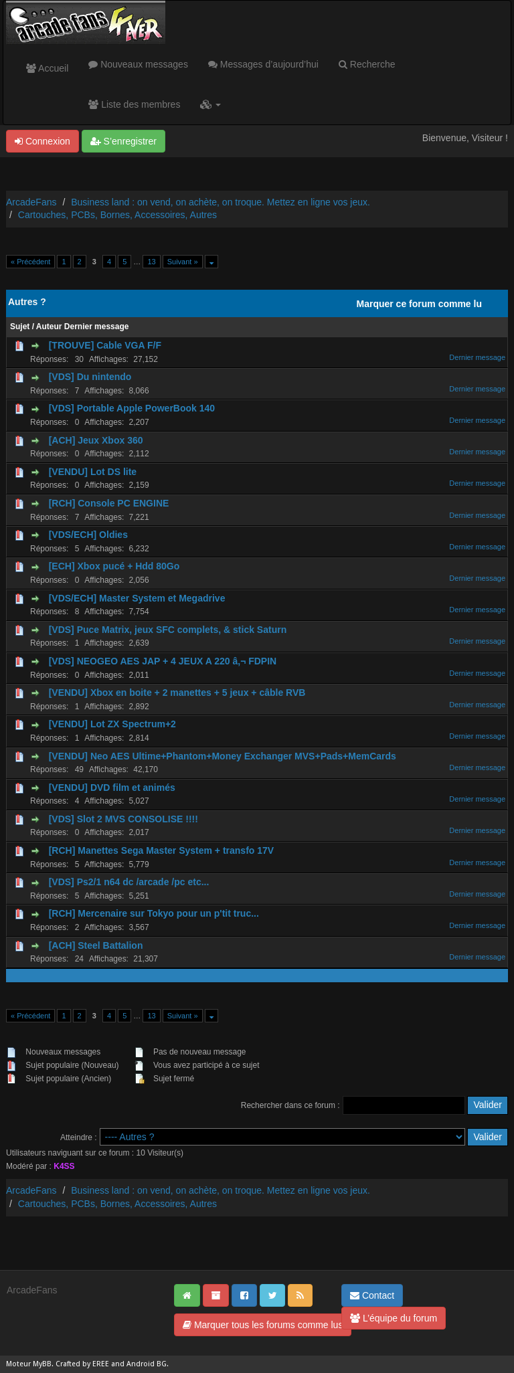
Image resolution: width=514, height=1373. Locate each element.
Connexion (42, 141)
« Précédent (30, 262)
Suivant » (182, 262)
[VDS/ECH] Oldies (88, 534)
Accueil (47, 68)
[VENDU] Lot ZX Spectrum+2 (112, 724)
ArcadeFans (31, 202)
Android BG (146, 1364)
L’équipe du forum (393, 1318)
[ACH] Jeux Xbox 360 (96, 440)
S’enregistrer (123, 141)
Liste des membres (134, 104)
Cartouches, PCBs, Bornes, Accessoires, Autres (117, 214)
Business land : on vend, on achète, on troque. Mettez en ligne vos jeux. (220, 202)
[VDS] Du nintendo (90, 376)
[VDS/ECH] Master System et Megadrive (137, 598)
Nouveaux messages (138, 64)
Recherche (367, 64)
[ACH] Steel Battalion (96, 945)
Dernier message (96, 326)
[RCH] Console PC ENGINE (109, 503)
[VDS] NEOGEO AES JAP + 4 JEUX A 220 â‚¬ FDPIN (163, 661)
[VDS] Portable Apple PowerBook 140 (132, 408)
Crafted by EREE (82, 1364)
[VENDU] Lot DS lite (93, 471)
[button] (210, 104)
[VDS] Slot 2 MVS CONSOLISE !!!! (123, 819)
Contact (372, 1295)
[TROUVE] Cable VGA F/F (105, 345)
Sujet (19, 326)
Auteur (49, 326)
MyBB (42, 1364)
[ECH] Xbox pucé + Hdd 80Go (114, 566)
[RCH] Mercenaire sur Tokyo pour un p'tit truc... (154, 913)
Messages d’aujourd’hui (263, 64)
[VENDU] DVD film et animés (112, 787)
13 (151, 262)
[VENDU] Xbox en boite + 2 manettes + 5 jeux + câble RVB (177, 692)
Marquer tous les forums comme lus (263, 1324)
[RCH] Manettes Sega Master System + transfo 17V (161, 850)
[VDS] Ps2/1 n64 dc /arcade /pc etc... (129, 882)
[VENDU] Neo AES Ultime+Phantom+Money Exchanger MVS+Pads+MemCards (222, 756)
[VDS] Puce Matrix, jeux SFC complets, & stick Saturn (168, 629)
